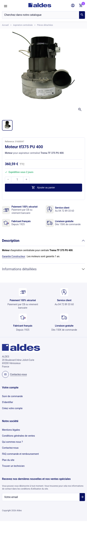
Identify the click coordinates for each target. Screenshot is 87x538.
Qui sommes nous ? (12, 442)
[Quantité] (17, 179)
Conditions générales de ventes (18, 435)
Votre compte (10, 387)
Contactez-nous (10, 447)
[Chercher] (40, 15)
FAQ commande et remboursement (20, 454)
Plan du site (8, 460)
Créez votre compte (12, 408)
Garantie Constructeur (13, 256)
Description (10, 241)
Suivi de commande (12, 396)
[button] (73, 5)
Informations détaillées (19, 269)
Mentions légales (11, 429)
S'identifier (7, 402)
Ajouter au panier (43, 187)
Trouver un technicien (13, 466)
